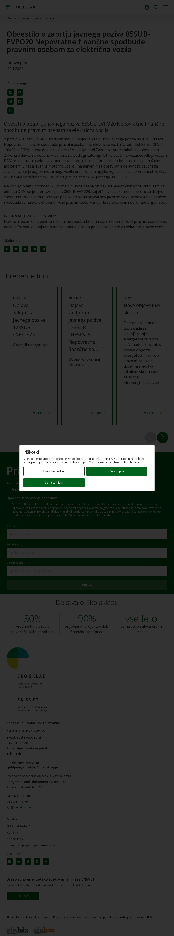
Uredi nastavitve (54, 471)
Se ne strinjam (54, 482)
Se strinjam (117, 471)
